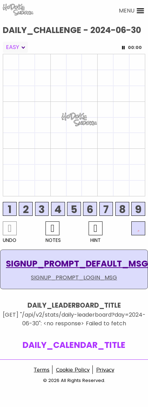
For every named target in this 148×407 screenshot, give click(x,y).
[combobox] (15, 47)
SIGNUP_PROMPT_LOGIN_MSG (74, 278)
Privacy (105, 369)
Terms (41, 369)
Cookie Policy (73, 369)
